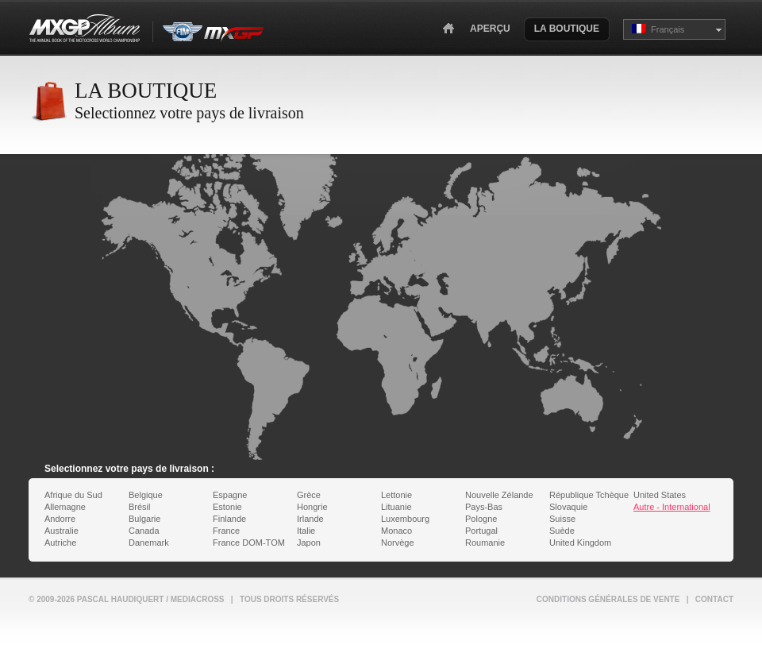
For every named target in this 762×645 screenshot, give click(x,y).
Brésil (140, 507)
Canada (144, 530)
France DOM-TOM (249, 542)
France (226, 530)
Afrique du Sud (73, 495)
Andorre (59, 518)
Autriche (60, 542)
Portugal (481, 530)
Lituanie (396, 507)
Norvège (397, 542)
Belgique (146, 495)
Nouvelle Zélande (499, 495)
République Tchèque (589, 495)
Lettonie (396, 495)
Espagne (230, 495)
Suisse (562, 518)
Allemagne (65, 507)
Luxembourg (405, 518)
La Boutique (566, 28)
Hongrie (312, 507)
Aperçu (490, 28)
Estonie (227, 507)
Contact (714, 599)
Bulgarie (144, 518)
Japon (309, 542)
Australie (61, 530)
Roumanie (485, 542)
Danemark (149, 542)
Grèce (309, 495)
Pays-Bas (483, 507)
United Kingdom (580, 542)
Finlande (229, 518)
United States (659, 495)
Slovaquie (568, 507)
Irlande (310, 518)
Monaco (396, 530)
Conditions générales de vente (608, 599)
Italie (306, 530)
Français (658, 29)
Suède (562, 530)
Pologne (481, 518)
